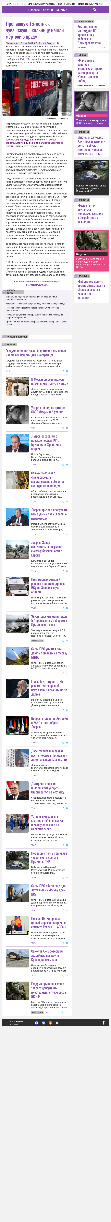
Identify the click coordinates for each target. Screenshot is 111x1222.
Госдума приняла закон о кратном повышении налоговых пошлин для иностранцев (36, 352)
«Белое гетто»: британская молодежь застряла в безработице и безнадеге (90, 213)
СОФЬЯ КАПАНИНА (85, 85)
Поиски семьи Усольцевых (93, 4)
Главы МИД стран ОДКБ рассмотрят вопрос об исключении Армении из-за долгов (49, 773)
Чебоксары (12, 43)
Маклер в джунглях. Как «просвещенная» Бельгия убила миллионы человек (91, 143)
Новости (43, 10)
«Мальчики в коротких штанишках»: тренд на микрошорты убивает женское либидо (90, 70)
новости (11, 344)
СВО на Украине (66, 4)
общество (84, 132)
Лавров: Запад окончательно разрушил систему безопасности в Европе (46, 606)
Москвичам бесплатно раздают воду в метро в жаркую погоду (35, 304)
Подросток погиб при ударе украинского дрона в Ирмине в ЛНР (49, 1000)
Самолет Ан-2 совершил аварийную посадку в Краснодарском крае (47, 1126)
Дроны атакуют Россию (41, 4)
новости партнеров (17, 336)
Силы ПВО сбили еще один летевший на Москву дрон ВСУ (49, 1033)
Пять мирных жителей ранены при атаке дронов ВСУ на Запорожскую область (48, 643)
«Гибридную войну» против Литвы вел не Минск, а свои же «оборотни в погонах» (91, 289)
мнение (82, 55)
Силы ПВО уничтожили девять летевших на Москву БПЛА (49, 738)
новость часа (86, 21)
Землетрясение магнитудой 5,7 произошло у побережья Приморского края (49, 677)
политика (84, 276)
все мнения (100, 85)
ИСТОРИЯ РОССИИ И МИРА (88, 154)
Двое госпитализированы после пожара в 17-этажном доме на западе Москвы (49, 869)
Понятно (97, 1195)
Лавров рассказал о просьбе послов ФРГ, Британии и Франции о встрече (46, 471)
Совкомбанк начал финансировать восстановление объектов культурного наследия (47, 508)
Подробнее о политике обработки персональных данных (59, 1197)
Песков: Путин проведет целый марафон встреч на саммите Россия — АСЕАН (48, 1065)
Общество (81, 115)
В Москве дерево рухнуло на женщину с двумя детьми (49, 381)
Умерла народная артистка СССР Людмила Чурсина (48, 409)
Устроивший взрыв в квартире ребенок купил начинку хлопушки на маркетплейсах (47, 937)
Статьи (57, 10)
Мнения (70, 10)
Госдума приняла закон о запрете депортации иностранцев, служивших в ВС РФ (48, 1161)
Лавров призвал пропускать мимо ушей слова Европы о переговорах (49, 542)
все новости (82, 48)
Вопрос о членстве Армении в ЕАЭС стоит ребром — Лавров (49, 808)
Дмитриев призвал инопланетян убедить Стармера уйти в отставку (47, 902)
